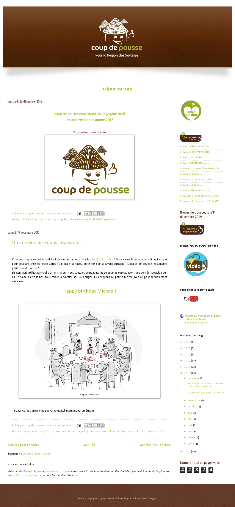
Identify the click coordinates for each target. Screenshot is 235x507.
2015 (187, 373)
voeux (114, 219)
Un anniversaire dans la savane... (47, 242)
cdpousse (49, 219)
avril (190, 425)
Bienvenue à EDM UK (196, 323)
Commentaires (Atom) (37, 453)
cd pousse (36, 219)
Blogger (152, 498)
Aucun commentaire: (60, 213)
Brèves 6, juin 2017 (191, 185)
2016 (26, 219)
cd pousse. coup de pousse (79, 431)
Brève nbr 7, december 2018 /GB (199, 196)
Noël (92, 219)
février (192, 437)
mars (191, 431)
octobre (193, 406)
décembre (194, 378)
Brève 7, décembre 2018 (194, 190)
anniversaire (30, 431)
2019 (187, 348)
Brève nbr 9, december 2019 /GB (199, 201)
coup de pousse (66, 219)
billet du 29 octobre (102, 259)
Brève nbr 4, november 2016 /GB (199, 168)
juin (190, 413)
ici (76, 475)
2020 (187, 342)
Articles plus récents (23, 445)
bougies (43, 431)
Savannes (153, 431)
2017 (187, 360)
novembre (194, 400)
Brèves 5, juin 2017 (191, 174)
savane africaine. (136, 431)
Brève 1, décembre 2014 (194, 146)
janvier (192, 443)
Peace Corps (117, 431)
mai (190, 419)
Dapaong (82, 219)
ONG (99, 219)
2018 (187, 354)
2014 (187, 451)
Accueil (89, 445)
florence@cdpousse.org (29, 475)
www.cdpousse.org (56, 471)
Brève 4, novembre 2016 (194, 163)
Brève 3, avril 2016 (191, 157)
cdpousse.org (117, 89)
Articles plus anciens (155, 445)
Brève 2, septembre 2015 (195, 152)
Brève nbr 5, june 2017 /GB (196, 179)
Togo (106, 219)
